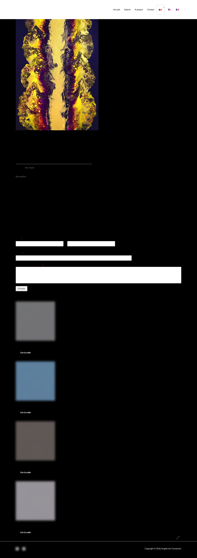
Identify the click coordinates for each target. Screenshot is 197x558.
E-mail (20, 253)
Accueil (116, 9)
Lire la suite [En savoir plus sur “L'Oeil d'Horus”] (26, 473)
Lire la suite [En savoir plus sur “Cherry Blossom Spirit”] (26, 534)
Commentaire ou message (29, 265)
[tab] (21, 177)
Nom (19, 239)
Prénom (19, 248)
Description (21, 176)
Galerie (127, 9)
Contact (150, 9)
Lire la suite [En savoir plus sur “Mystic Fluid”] (26, 413)
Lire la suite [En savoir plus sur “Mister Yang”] (26, 353)
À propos (139, 9)
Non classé (29, 168)
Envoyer (21, 288)
